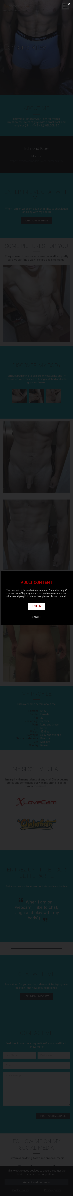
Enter (36, 606)
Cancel (36, 617)
